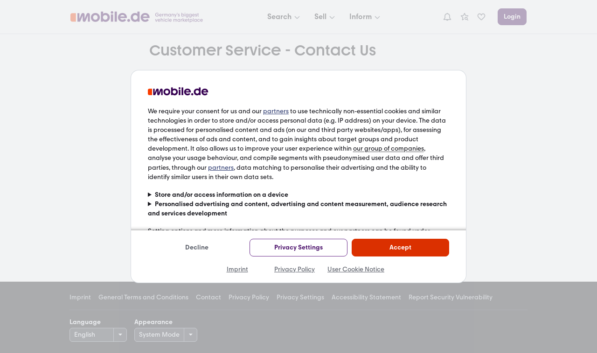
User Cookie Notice (355, 269)
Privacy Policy (294, 269)
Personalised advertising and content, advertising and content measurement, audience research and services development (297, 208)
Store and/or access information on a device (221, 195)
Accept (400, 247)
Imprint (237, 269)
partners (276, 111)
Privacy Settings (298, 247)
